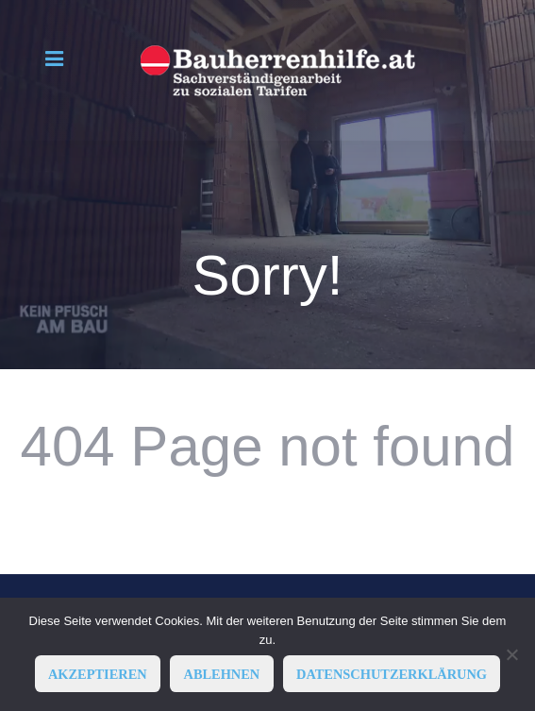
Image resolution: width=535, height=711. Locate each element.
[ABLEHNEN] (511, 654)
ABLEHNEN (221, 674)
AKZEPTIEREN (97, 674)
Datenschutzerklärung (391, 674)
